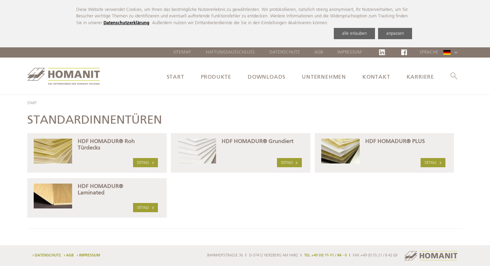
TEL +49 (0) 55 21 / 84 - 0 (325, 255)
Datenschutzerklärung (126, 23)
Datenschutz (285, 52)
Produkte (216, 77)
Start (175, 77)
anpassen (395, 33)
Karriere (420, 77)
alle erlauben (354, 33)
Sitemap (182, 52)
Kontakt (376, 77)
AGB (318, 52)
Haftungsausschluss (230, 52)
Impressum (350, 52)
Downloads (266, 77)
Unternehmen (324, 77)
